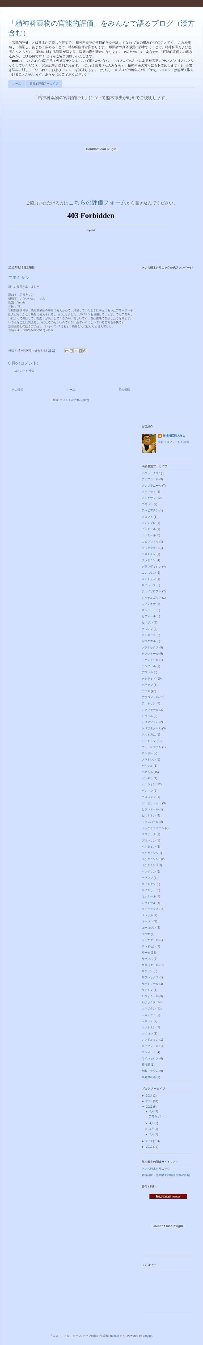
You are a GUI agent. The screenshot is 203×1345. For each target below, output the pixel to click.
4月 (152, 1123)
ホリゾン (147, 877)
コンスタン (149, 572)
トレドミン (149, 741)
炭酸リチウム (150, 1070)
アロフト (147, 516)
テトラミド (149, 678)
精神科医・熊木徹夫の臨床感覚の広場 (166, 1175)
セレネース (149, 635)
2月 (152, 1134)
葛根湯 (146, 1064)
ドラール (147, 716)
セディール (149, 616)
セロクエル (149, 641)
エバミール (149, 535)
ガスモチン (149, 554)
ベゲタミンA (150, 853)
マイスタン (149, 884)
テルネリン (149, 703)
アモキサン (149, 498)
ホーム (17, 83)
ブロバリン (149, 840)
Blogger (147, 1335)
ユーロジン (149, 927)
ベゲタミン (149, 846)
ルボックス (149, 1002)
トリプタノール (151, 728)
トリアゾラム (150, 722)
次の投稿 (17, 389)
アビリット (149, 491)
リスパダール (150, 965)
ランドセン (149, 946)
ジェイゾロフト (151, 591)
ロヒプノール (150, 1046)
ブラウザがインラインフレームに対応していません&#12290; (90, 232)
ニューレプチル (151, 747)
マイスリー (149, 890)
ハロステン (149, 797)
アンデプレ (149, 523)
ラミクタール (150, 940)
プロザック (149, 834)
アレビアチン (150, 510)
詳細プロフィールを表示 (173, 442)
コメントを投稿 (24, 370)
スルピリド (149, 610)
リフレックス (150, 977)
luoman (114, 1335)
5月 (152, 1111)
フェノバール (150, 822)
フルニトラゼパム (153, 828)
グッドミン (149, 560)
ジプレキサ (149, 603)
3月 (152, 1129)
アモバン (147, 504)
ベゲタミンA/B (151, 859)
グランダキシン (151, 566)
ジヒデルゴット (151, 597)
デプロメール (150, 697)
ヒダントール (150, 809)
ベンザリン (149, 871)
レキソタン (149, 1008)
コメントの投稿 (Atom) (74, 400)
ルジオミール (150, 996)
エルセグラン (150, 548)
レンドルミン (150, 1039)
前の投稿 (124, 389)
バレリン (147, 790)
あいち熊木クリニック (156, 1168)
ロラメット (149, 1052)
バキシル (147, 765)
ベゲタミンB (150, 865)
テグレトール (150, 653)
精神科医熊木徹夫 (174, 435)
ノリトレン (149, 759)
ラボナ (146, 934)
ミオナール (149, 896)
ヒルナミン (149, 815)
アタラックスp (151, 473)
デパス (146, 691)
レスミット (149, 1015)
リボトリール (150, 983)
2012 (149, 1106)
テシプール (149, 666)
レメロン (147, 1033)
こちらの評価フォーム (97, 202)
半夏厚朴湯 (149, 1077)
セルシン (147, 628)
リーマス (147, 958)
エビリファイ (150, 541)
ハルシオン (149, 784)
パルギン (147, 778)
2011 (149, 1141)
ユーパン (147, 921)
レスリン (147, 1021)
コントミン (149, 578)
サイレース (149, 585)
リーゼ (146, 952)
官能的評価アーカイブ (44, 83)
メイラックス (150, 909)
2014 (149, 1095)
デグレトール (150, 660)
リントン (147, 990)
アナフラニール (151, 485)
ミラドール (149, 902)
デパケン (147, 684)
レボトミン (149, 1027)
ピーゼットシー (151, 803)
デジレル (147, 672)
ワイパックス (150, 1058)
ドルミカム (149, 734)
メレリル (147, 915)
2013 (149, 1101)
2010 (149, 1146)
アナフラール (150, 479)
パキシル (147, 772)
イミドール (149, 529)
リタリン (147, 971)
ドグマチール (150, 709)
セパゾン (147, 622)
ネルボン (147, 753)
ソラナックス (150, 647)
